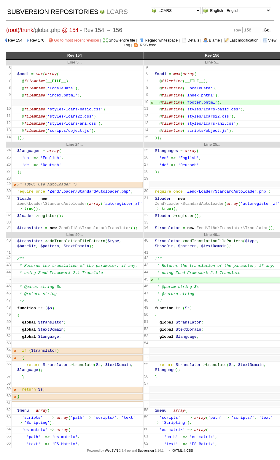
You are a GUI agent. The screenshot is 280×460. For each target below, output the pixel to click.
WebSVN (111, 450)
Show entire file (122, 40)
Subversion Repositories (52, 11)
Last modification (244, 40)
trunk (27, 30)
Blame (214, 40)
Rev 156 (212, 55)
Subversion (146, 450)
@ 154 (70, 30)
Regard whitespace (161, 40)
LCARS (117, 11)
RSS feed (148, 45)
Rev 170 (37, 40)
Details (193, 40)
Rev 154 (15, 40)
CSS (190, 450)
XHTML (177, 450)
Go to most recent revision (76, 40)
